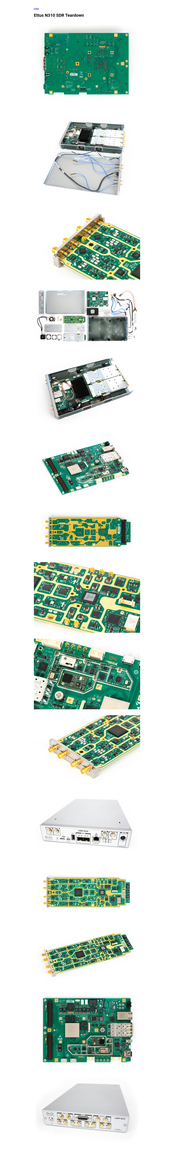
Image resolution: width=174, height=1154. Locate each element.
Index (36, 8)
